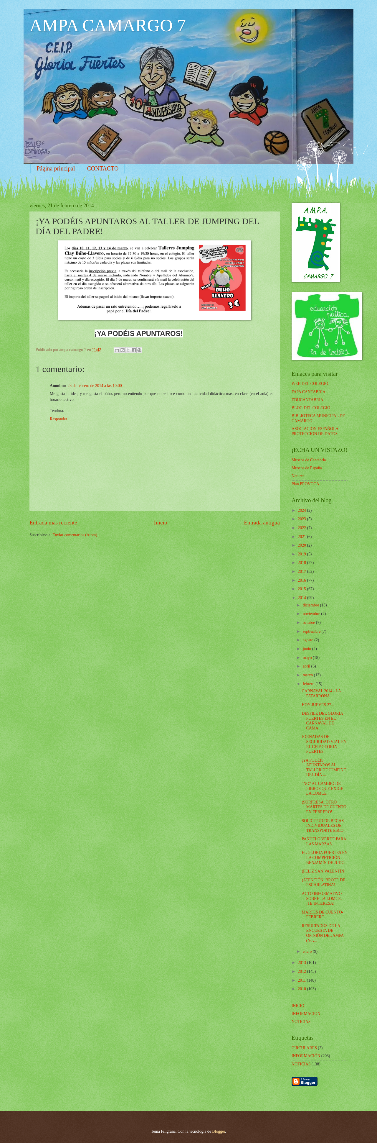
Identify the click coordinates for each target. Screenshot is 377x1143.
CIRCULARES (304, 1048)
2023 (302, 519)
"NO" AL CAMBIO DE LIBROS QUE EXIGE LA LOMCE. (322, 788)
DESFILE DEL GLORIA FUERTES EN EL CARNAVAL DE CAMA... (322, 720)
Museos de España (307, 468)
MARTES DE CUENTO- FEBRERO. (322, 914)
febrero (309, 684)
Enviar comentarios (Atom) (74, 535)
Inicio (160, 522)
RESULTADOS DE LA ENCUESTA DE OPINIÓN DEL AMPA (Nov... (322, 933)
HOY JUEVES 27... (318, 705)
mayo (308, 657)
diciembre (311, 605)
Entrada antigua (262, 522)
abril (307, 666)
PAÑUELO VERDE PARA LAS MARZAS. (324, 841)
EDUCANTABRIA (307, 400)
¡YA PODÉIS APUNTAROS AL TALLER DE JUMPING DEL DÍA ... (324, 767)
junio (307, 649)
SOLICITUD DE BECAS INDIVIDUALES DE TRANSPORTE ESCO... (324, 826)
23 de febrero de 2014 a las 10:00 (94, 385)
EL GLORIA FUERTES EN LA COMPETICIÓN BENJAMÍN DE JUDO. (324, 857)
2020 (302, 545)
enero (308, 951)
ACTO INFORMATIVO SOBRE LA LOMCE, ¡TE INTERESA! (322, 898)
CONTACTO (103, 168)
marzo (308, 675)
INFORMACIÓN (306, 1056)
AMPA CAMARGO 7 (107, 25)
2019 (302, 554)
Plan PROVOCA (305, 484)
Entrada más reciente (53, 522)
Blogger (218, 1131)
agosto (308, 640)
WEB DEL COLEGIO (310, 383)
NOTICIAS (301, 1064)
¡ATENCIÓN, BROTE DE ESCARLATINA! (323, 882)
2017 (302, 571)
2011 (302, 980)
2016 (302, 580)
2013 (302, 962)
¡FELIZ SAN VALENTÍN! (323, 871)
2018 (302, 562)
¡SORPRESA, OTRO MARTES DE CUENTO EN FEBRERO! (324, 807)
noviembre (312, 613)
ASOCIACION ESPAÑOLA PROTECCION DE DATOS (315, 431)
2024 (302, 510)
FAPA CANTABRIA (308, 392)
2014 (302, 598)
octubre (309, 622)
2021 (302, 536)
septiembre (312, 631)
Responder (58, 419)
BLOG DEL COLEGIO (311, 408)
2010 (302, 989)
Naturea (298, 476)
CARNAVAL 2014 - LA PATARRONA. (321, 693)
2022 (302, 528)
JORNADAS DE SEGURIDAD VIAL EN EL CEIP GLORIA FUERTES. (324, 744)
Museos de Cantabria (309, 460)
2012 (302, 971)
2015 (302, 589)
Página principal (56, 168)
